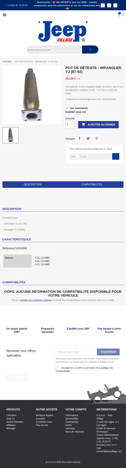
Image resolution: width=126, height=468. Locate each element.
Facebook (10, 378)
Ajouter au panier (98, 125)
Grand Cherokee (14, 422)
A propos (40, 418)
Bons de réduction (74, 431)
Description (33, 184)
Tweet (88, 138)
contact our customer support (36, 300)
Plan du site (42, 425)
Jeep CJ (10, 418)
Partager (79, 138)
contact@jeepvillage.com (109, 451)
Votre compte (75, 409)
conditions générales (84, 368)
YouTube (17, 378)
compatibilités (91, 184)
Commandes (71, 422)
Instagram (24, 378)
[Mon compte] (122, 15)
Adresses (70, 428)
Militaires (10, 425)
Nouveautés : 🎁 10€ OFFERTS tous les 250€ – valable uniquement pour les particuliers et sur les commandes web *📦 (67, 5)
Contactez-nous (44, 422)
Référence (8, 248)
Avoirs (68, 425)
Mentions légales (44, 415)
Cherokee (11, 415)
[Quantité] (69, 124)
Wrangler (11, 428)
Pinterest (96, 138)
